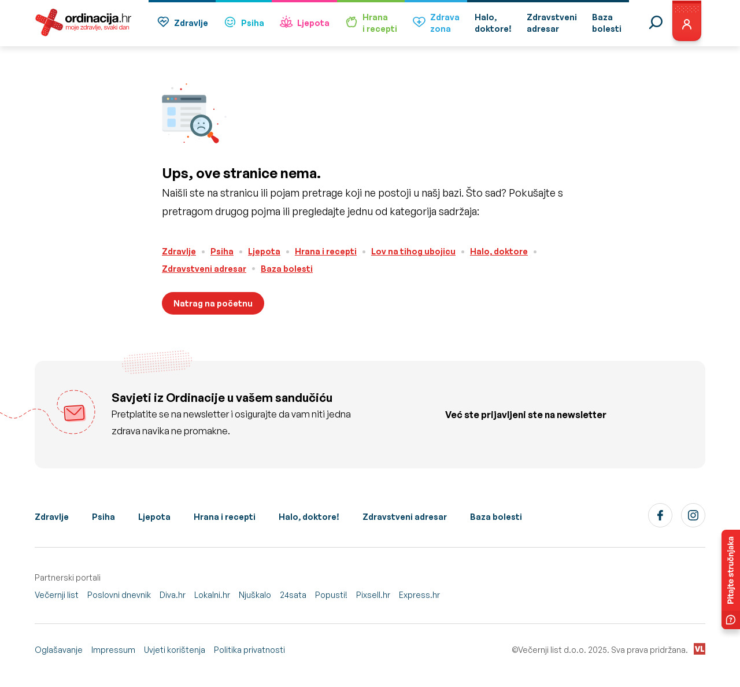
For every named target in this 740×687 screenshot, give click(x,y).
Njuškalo (255, 595)
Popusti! (331, 595)
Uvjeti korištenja (174, 650)
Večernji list (57, 595)
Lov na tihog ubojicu (413, 251)
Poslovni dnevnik (119, 595)
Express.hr (419, 595)
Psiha (243, 23)
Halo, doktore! (309, 517)
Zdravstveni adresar (204, 269)
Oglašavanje (59, 650)
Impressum (113, 650)
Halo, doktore (499, 251)
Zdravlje (182, 23)
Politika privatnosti (249, 650)
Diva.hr (173, 595)
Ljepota (304, 23)
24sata (293, 595)
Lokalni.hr (212, 595)
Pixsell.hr (373, 595)
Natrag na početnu (213, 303)
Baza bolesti (287, 269)
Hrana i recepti (326, 251)
